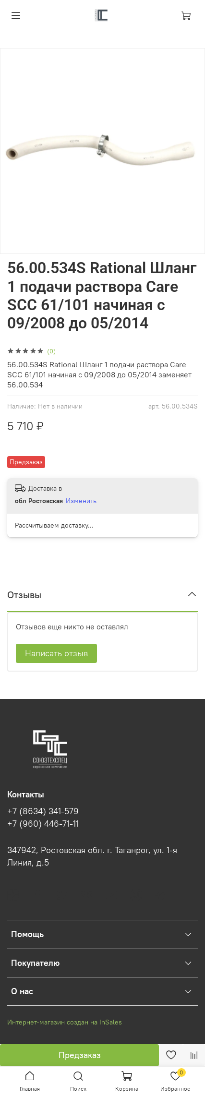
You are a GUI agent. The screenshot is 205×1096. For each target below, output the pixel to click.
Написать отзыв (56, 653)
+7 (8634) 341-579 (43, 811)
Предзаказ (80, 1054)
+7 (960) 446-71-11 (43, 824)
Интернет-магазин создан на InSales (64, 1022)
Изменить (81, 500)
